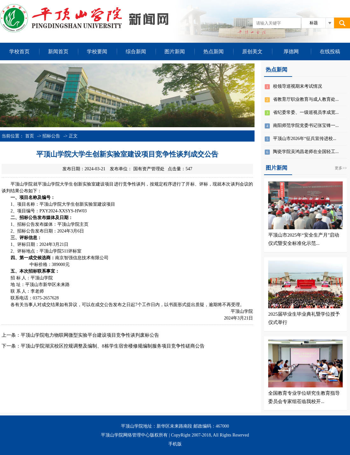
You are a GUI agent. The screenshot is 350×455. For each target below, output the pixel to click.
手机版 (175, 444)
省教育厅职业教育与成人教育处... (306, 99)
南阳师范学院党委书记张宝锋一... (306, 125)
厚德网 (291, 51)
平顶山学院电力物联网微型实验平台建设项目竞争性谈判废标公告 (90, 335)
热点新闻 (213, 51)
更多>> (341, 168)
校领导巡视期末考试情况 (297, 86)
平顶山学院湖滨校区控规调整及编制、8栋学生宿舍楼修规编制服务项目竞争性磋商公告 (113, 346)
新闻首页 (58, 51)
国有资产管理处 (148, 168)
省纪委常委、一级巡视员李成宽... (306, 112)
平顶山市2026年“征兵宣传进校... (304, 138)
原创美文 (252, 51)
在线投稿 (330, 51)
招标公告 (51, 136)
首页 (29, 136)
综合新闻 (136, 51)
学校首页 (19, 51)
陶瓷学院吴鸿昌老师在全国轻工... (306, 151)
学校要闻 (97, 51)
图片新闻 (174, 51)
